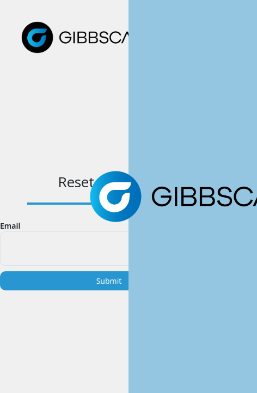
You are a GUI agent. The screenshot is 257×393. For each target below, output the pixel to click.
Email (10, 226)
